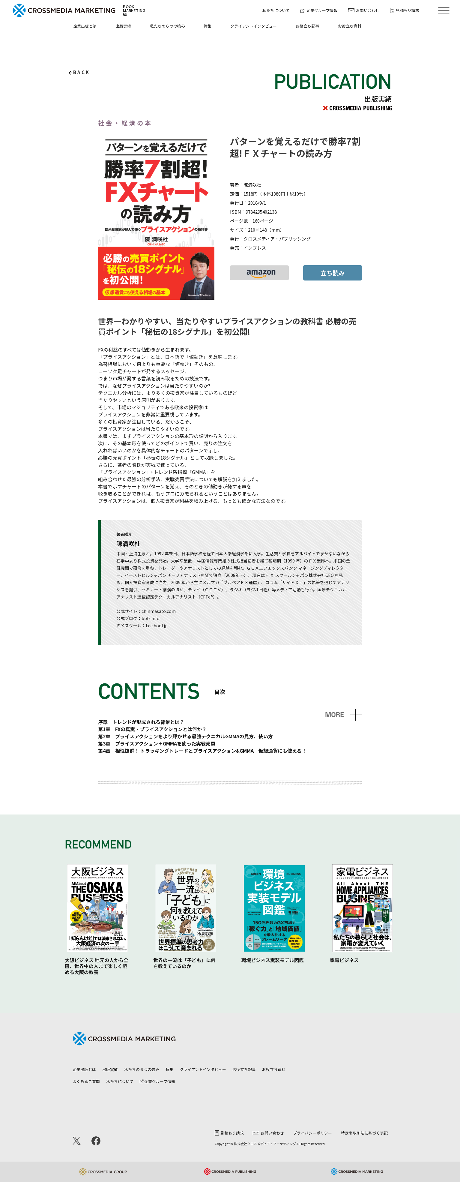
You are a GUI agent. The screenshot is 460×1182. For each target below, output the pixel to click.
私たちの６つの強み (167, 26)
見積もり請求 (404, 10)
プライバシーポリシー (312, 1133)
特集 (207, 26)
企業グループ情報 (318, 10)
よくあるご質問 (86, 1081)
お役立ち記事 (307, 26)
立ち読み (333, 272)
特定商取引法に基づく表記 (364, 1133)
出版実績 (123, 26)
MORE (334, 714)
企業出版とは (85, 26)
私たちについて (276, 10)
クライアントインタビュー (253, 26)
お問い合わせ (363, 10)
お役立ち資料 (349, 26)
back (81, 72)
